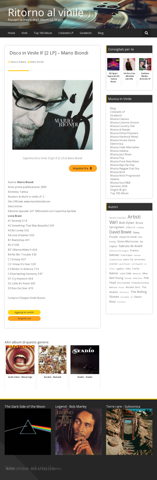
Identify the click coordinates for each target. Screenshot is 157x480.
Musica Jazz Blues (120, 154)
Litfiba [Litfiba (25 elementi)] (128, 268)
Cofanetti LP (65, 33)
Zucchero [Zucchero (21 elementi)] (121, 302)
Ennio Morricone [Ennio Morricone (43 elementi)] (128, 241)
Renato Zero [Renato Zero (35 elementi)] (133, 287)
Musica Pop (117, 158)
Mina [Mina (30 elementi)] (145, 273)
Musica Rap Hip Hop (122, 165)
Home (11, 33)
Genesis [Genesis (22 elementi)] (137, 255)
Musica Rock (117, 172)
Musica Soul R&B (120, 182)
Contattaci (55, 468)
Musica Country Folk (122, 126)
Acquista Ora (82, 168)
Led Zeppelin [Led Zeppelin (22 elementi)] (137, 264)
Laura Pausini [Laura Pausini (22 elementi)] (124, 264)
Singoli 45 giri (118, 189)
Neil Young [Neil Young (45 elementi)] (116, 278)
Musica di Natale (120, 129)
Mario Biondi (37, 61)
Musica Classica (119, 119)
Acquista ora (24, 318)
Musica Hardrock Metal (124, 136)
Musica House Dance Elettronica (122, 141)
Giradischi (86, 33)
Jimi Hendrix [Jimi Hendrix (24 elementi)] (140, 259)
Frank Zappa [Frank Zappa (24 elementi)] (126, 255)
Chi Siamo (23, 468)
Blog (101, 33)
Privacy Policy (39, 468)
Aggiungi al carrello (24, 312)
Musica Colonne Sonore (124, 122)
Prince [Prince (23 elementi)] (121, 287)
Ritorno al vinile (46, 12)
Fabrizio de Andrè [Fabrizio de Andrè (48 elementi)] (130, 246)
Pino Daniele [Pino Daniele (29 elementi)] (123, 282)
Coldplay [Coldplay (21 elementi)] (140, 227)
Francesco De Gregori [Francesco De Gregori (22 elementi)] (119, 250)
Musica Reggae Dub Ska (124, 168)
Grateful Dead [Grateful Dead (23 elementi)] (115, 259)
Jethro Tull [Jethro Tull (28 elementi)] (128, 259)
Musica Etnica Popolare (124, 133)
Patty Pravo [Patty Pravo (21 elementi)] (137, 278)
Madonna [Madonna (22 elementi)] (137, 273)
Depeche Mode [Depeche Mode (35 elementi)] (128, 236)
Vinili (24, 33)
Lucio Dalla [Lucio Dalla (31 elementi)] (125, 273)
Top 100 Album (43, 33)
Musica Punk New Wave (124, 161)
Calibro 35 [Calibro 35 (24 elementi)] (130, 227)
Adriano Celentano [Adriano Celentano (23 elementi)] (117, 218)
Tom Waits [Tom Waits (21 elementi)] (125, 297)
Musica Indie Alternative (124, 147)
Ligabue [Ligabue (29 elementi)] (120, 268)
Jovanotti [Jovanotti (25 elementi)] (113, 264)
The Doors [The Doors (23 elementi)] (124, 292)
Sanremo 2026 (118, 186)
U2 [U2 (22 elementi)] (132, 297)
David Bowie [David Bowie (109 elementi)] (120, 232)
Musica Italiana (18, 61)
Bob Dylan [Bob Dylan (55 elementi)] (126, 223)
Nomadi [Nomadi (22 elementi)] (128, 278)
